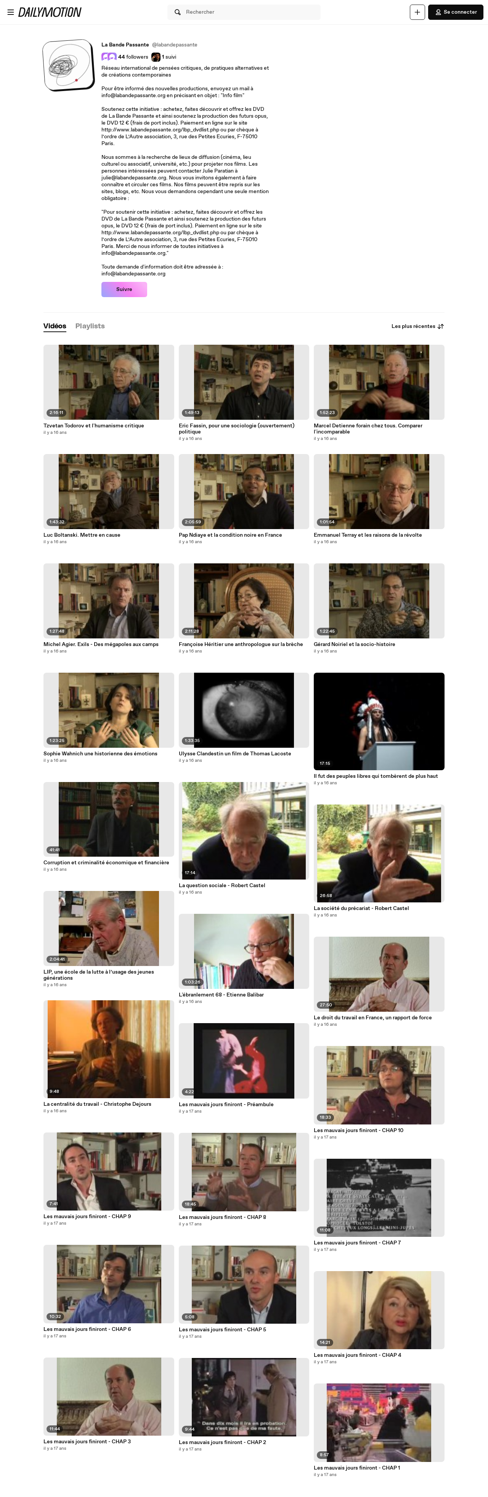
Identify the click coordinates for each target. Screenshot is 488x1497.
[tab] (54, 326)
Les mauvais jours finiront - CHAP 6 (87, 1329)
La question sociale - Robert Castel (222, 886)
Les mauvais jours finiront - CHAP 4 (357, 1355)
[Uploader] (417, 12)
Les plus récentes (418, 326)
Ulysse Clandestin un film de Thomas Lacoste (235, 754)
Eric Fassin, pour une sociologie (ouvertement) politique (236, 429)
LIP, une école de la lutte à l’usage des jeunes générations (98, 975)
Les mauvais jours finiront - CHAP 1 (357, 1468)
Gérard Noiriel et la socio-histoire (354, 644)
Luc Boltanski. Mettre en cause (81, 535)
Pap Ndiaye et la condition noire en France (230, 535)
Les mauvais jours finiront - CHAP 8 (222, 1217)
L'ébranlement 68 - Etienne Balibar (221, 995)
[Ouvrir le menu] (11, 12)
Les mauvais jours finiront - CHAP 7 (357, 1243)
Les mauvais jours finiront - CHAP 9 (87, 1217)
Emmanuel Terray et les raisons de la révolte (368, 535)
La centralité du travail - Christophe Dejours (97, 1104)
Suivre (124, 289)
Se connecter (456, 12)
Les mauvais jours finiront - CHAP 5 (222, 1330)
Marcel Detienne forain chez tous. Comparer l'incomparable (368, 429)
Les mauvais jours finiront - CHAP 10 (358, 1131)
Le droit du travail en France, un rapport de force (373, 1018)
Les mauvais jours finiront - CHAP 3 (87, 1442)
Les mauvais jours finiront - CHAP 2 (222, 1442)
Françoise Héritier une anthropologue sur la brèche (241, 644)
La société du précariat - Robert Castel (361, 908)
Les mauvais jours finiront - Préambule (226, 1105)
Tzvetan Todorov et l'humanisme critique (93, 426)
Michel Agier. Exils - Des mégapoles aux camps (101, 644)
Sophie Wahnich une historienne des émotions (100, 754)
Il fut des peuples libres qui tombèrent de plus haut (376, 776)
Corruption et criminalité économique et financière (106, 863)
